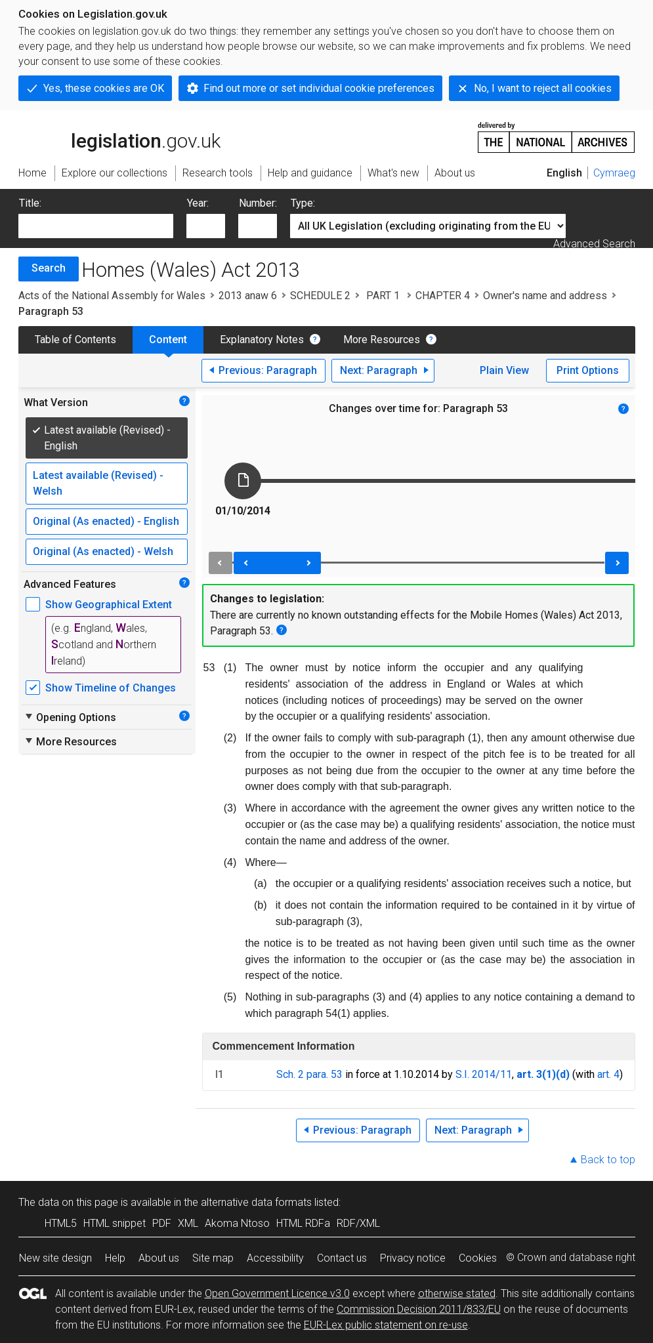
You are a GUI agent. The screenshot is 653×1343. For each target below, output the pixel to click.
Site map (213, 1258)
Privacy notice (413, 1258)
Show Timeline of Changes (110, 688)
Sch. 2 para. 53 (309, 1074)
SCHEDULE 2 (320, 295)
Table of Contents (75, 339)
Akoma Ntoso (237, 1223)
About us (158, 1258)
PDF (161, 1223)
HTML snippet (114, 1223)
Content (168, 339)
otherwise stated (456, 1293)
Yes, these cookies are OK (103, 88)
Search (49, 268)
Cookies (478, 1258)
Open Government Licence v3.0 (277, 1293)
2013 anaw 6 (248, 295)
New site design (55, 1258)
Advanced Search (594, 244)
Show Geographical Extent (108, 604)
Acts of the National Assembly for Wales (111, 295)
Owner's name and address (545, 295)
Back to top (608, 1159)
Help (115, 1258)
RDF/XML (358, 1223)
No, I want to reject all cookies (543, 88)
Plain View (504, 370)
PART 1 (383, 295)
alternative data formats (256, 1202)
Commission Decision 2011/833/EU (419, 1309)
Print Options (588, 370)
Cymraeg (614, 173)
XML (188, 1223)
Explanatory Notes (262, 339)
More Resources (381, 339)
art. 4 (608, 1074)
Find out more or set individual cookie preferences (318, 88)
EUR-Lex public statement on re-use (386, 1325)
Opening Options (70, 717)
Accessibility (275, 1258)
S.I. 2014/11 (483, 1074)
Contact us (342, 1258)
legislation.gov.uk (119, 136)
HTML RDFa (303, 1223)
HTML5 (61, 1223)
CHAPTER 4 (442, 295)
